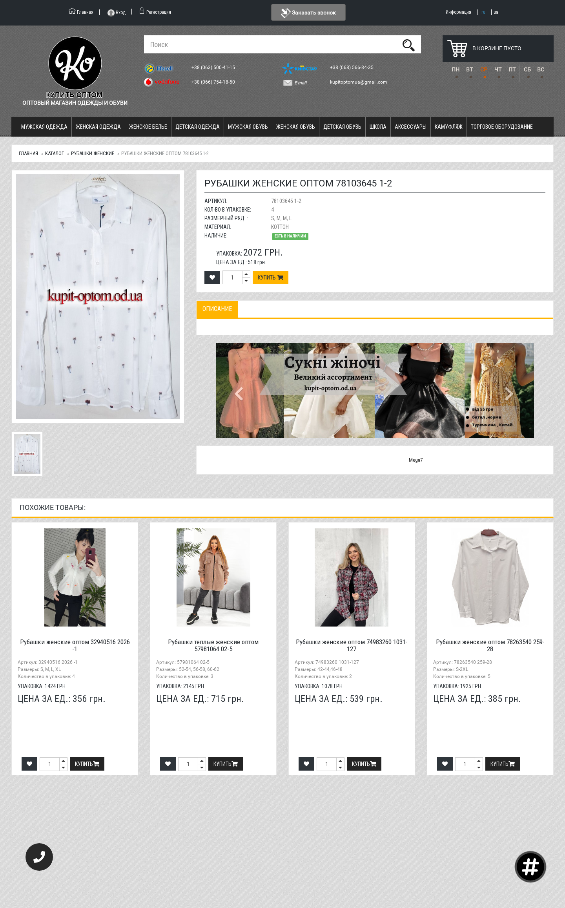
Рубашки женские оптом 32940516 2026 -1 (75, 645)
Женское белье (148, 127)
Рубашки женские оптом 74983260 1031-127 (352, 645)
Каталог (54, 153)
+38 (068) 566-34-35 (352, 67)
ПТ (512, 69)
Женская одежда (98, 127)
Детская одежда (197, 127)
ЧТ (497, 69)
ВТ (469, 69)
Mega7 (416, 460)
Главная (28, 153)
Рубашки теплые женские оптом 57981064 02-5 (213, 645)
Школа (378, 127)
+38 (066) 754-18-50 (213, 82)
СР (483, 69)
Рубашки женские (92, 153)
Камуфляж (449, 127)
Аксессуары (410, 127)
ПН (455, 69)
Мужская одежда (44, 127)
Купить (270, 277)
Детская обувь (342, 127)
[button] (240, 390)
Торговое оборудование (502, 127)
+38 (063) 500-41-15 (213, 67)
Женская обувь (295, 127)
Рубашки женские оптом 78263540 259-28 (490, 645)
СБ (527, 69)
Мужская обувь (248, 127)
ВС (540, 69)
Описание (217, 308)
